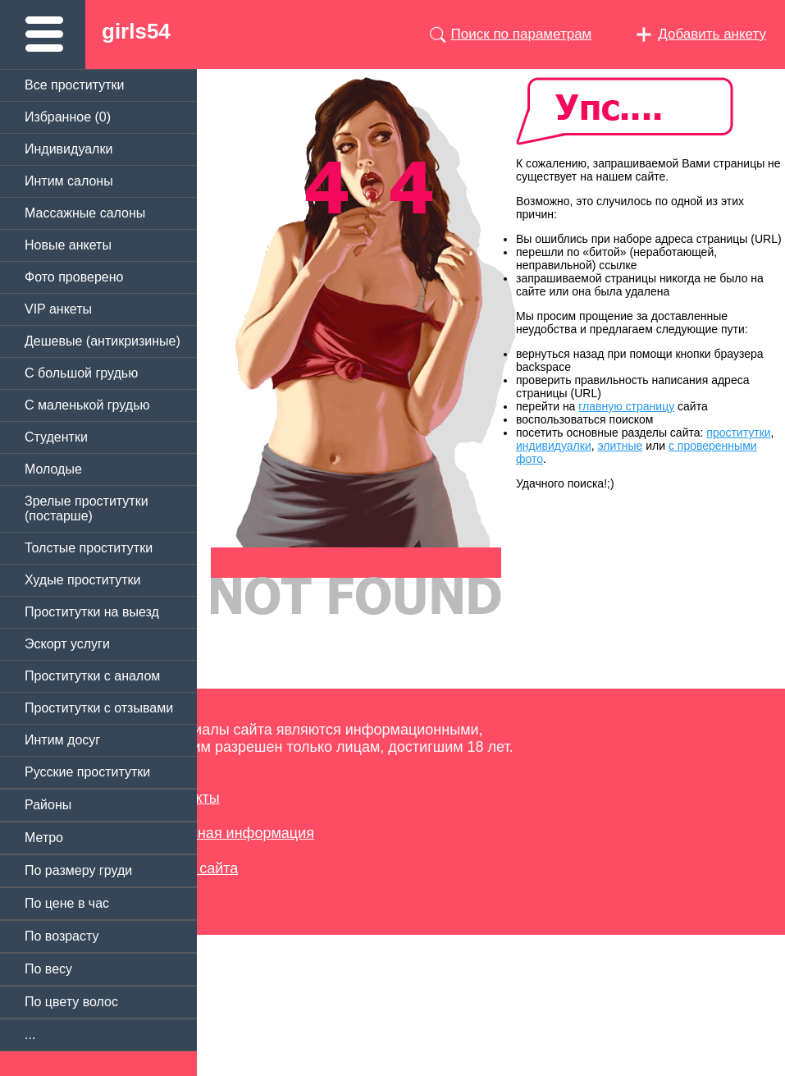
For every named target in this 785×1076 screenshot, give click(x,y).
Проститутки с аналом (92, 676)
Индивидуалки (68, 149)
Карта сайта (197, 868)
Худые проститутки (82, 580)
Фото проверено (74, 277)
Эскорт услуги (67, 644)
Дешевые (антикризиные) (102, 341)
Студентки (56, 437)
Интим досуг (62, 740)
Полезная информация (235, 833)
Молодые (53, 469)
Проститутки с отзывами (99, 708)
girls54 (136, 31)
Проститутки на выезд (92, 612)
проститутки (738, 432)
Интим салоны (69, 181)
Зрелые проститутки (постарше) (86, 508)
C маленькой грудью (87, 405)
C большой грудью (81, 373)
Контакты (188, 798)
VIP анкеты (58, 309)
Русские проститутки (87, 772)
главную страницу (626, 406)
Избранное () (68, 117)
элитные (620, 445)
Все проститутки (75, 85)
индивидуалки (553, 445)
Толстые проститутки (89, 548)
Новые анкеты (68, 245)
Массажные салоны (85, 213)
